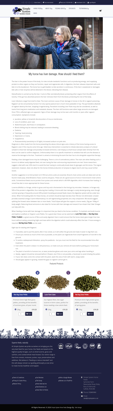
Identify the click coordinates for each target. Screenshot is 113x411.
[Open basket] (100, 11)
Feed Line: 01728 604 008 (65, 2)
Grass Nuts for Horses (42, 390)
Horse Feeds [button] (38, 8)
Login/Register (92, 2)
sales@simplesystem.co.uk (91, 398)
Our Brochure (39, 377)
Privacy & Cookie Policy (19, 381)
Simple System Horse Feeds (58, 407)
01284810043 (92, 392)
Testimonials (83, 8)
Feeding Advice (60, 8)
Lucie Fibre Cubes (80, 214)
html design (78, 407)
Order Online (37, 2)
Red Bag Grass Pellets (25, 223)
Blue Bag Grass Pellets (20, 295)
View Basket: (80, 2)
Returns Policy (17, 384)
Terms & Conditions (18, 377)
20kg (18, 310)
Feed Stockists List (41, 387)
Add (28, 314)
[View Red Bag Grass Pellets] (87, 283)
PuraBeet (19, 217)
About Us (48, 8)
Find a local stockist (48, 2)
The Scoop (39, 381)
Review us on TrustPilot (65, 381)
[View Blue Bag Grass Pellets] (26, 283)
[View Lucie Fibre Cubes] (57, 283)
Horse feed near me (41, 384)
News (35, 13)
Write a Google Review (65, 377)
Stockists (72, 8)
